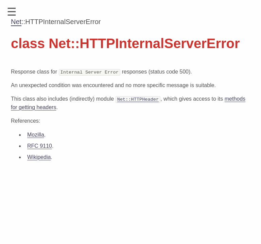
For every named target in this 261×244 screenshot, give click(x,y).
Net (16, 21)
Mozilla (35, 134)
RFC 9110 (39, 145)
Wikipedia (39, 157)
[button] (12, 12)
